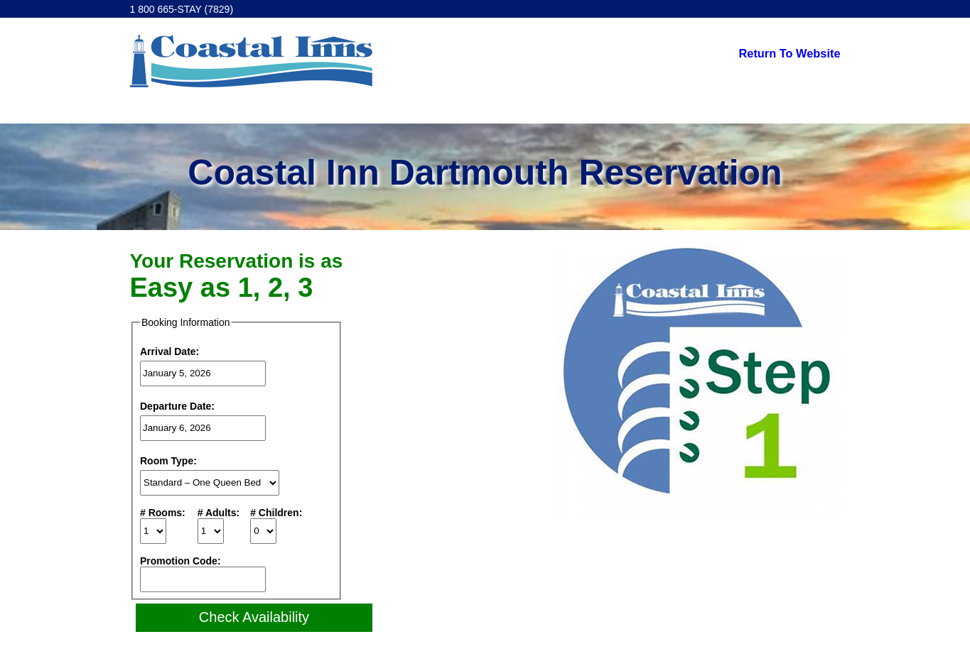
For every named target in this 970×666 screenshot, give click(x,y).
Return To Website (790, 53)
